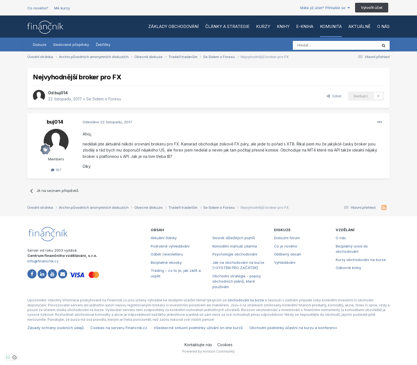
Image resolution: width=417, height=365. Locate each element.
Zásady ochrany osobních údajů (55, 327)
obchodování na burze (246, 300)
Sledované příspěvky (71, 44)
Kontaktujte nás (198, 344)
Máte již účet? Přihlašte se (325, 8)
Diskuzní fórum (287, 238)
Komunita (331, 26)
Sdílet (334, 96)
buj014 (61, 92)
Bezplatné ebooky (166, 262)
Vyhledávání (284, 262)
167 (56, 170)
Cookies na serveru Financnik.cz (118, 327)
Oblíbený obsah (287, 254)
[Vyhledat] (320, 45)
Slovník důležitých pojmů (233, 238)
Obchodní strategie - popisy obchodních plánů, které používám (236, 281)
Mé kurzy (62, 8)
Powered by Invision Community (208, 351)
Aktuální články (164, 238)
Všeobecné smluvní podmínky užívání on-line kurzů (198, 327)
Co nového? (37, 8)
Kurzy (263, 26)
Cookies (225, 344)
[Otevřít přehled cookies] (14, 357)
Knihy (283, 26)
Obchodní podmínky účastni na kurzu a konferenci (293, 327)
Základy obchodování (173, 26)
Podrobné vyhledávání (170, 246)
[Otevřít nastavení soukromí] (8, 357)
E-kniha (304, 26)
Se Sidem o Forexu (103, 99)
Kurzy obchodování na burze (361, 259)
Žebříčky (103, 44)
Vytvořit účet (371, 7)
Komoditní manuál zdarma (234, 246)
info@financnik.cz (43, 261)
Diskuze (39, 44)
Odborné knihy (348, 267)
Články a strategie (227, 26)
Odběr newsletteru (167, 254)
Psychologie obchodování (234, 254)
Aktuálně (359, 26)
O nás (383, 26)
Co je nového (285, 246)
